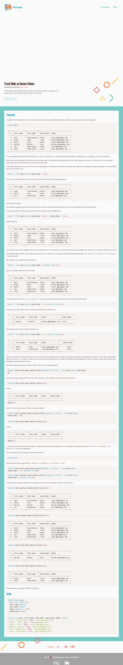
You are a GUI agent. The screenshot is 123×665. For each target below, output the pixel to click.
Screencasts (105, 7)
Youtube (72, 646)
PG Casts (13, 7)
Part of (61, 657)
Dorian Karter (24, 87)
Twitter (66, 646)
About (115, 7)
